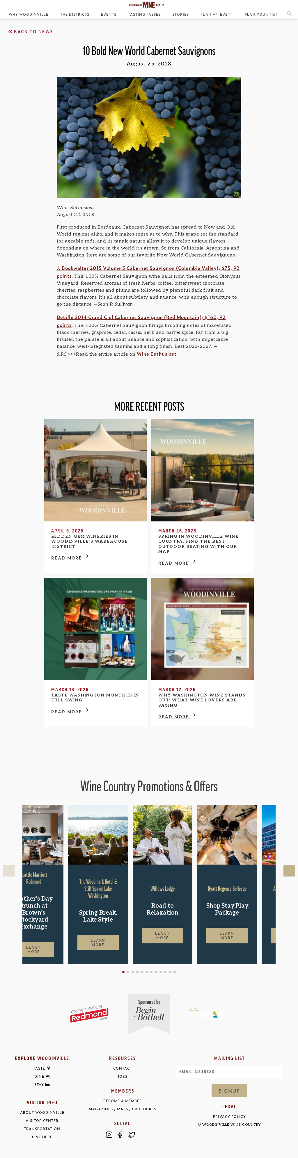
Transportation (42, 1129)
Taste (39, 1068)
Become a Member (122, 1101)
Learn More (52, 949)
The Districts (74, 14)
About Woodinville (42, 1112)
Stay (39, 1084)
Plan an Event (217, 14)
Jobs (122, 1076)
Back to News (30, 31)
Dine (39, 1076)
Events (108, 14)
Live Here (42, 1137)
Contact (122, 1068)
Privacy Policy (229, 1116)
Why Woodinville (28, 14)
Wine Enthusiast (157, 353)
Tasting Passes (144, 14)
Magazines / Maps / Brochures (122, 1109)
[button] (142, 972)
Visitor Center (42, 1120)
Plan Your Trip (261, 14)
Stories (180, 14)
